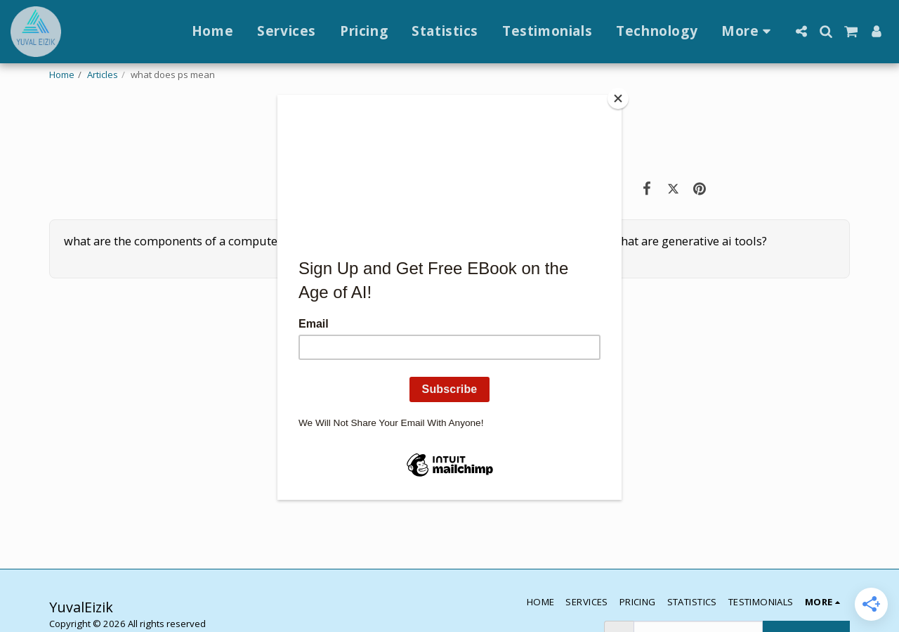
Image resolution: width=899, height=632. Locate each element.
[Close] (618, 98)
